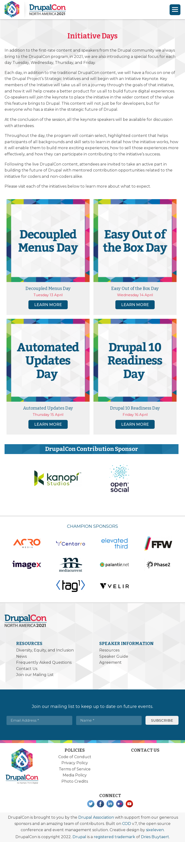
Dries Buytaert (155, 837)
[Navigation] (175, 9)
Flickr (120, 804)
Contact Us (26, 668)
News (21, 656)
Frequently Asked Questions (44, 662)
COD (126, 823)
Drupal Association (96, 817)
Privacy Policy (74, 763)
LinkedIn (110, 804)
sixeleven (155, 830)
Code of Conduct (74, 757)
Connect (110, 795)
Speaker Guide (113, 656)
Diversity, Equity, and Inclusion (45, 650)
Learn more (48, 304)
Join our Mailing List (35, 674)
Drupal (79, 837)
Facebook (100, 804)
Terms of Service (75, 769)
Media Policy (75, 775)
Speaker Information (126, 643)
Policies (75, 750)
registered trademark (114, 837)
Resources (29, 643)
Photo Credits (74, 781)
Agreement (110, 662)
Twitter (91, 804)
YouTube (129, 804)
